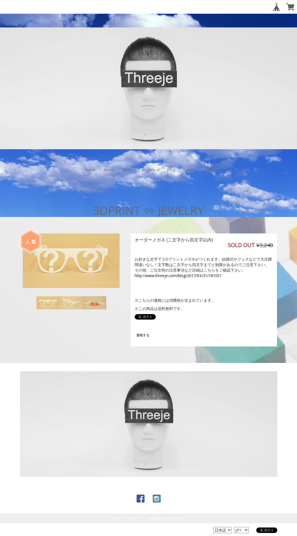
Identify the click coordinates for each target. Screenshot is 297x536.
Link (209, 169)
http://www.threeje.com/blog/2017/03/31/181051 (178, 275)
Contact (190, 169)
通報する (142, 335)
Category (149, 169)
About (108, 169)
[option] (71, 260)
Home (89, 169)
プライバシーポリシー (127, 518)
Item (126, 169)
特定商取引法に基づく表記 (167, 518)
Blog (171, 169)
